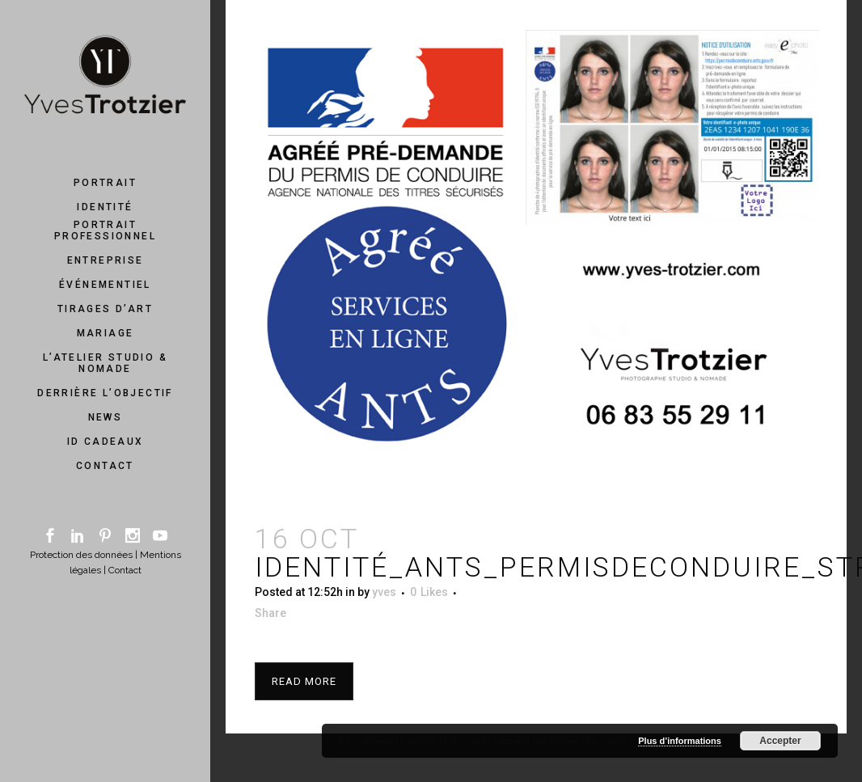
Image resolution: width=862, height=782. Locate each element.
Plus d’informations (679, 741)
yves (384, 591)
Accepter (780, 740)
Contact (125, 570)
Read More (304, 681)
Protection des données (81, 554)
